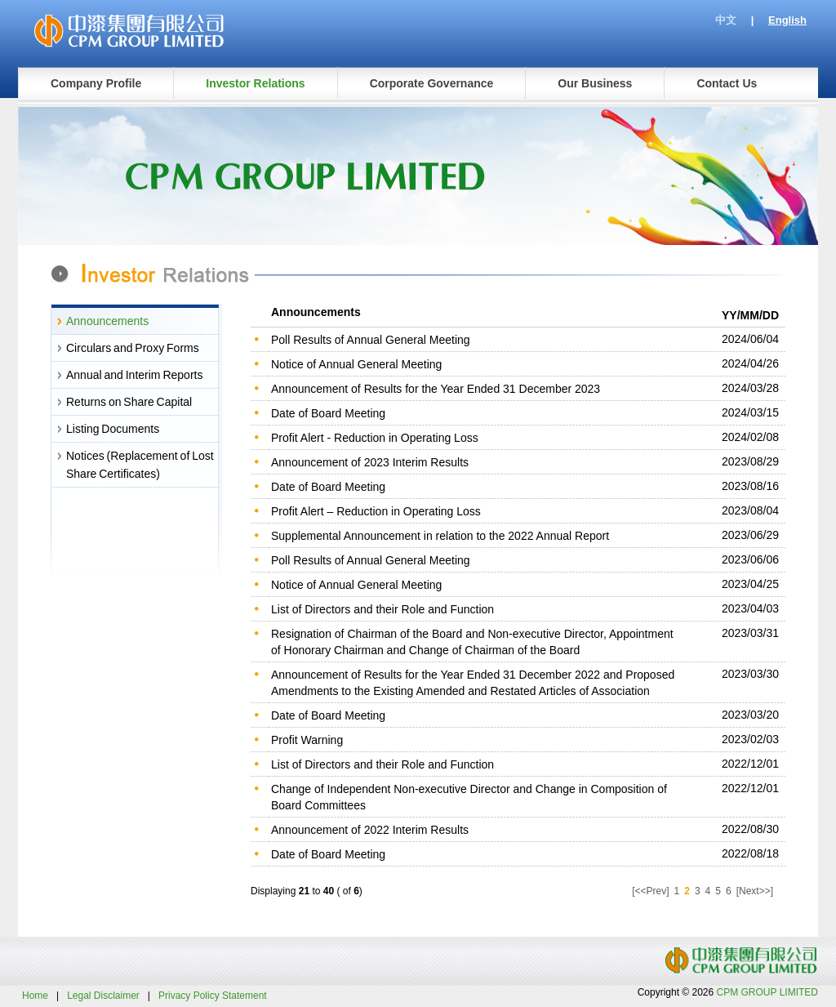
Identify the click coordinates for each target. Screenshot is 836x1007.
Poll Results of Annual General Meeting (370, 339)
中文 (725, 20)
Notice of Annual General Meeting (356, 364)
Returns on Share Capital (129, 401)
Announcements (107, 320)
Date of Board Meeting (328, 413)
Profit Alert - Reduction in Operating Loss (374, 437)
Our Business (595, 83)
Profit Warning (307, 739)
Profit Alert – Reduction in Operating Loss (376, 511)
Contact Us (726, 83)
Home (35, 995)
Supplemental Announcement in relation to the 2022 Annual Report (440, 535)
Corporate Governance (432, 83)
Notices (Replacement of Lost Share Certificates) (140, 464)
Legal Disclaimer (103, 995)
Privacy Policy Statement (212, 995)
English (787, 20)
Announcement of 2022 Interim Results (370, 829)
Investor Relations (255, 83)
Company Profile (96, 83)
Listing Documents (112, 428)
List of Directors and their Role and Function (382, 609)
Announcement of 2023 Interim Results (370, 462)
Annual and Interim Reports (134, 374)
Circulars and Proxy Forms (132, 347)
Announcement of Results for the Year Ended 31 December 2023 (435, 388)
